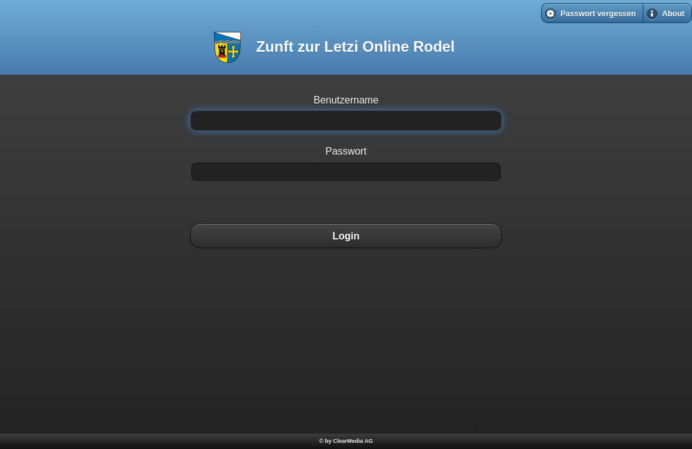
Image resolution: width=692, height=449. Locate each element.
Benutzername (346, 100)
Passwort (346, 151)
